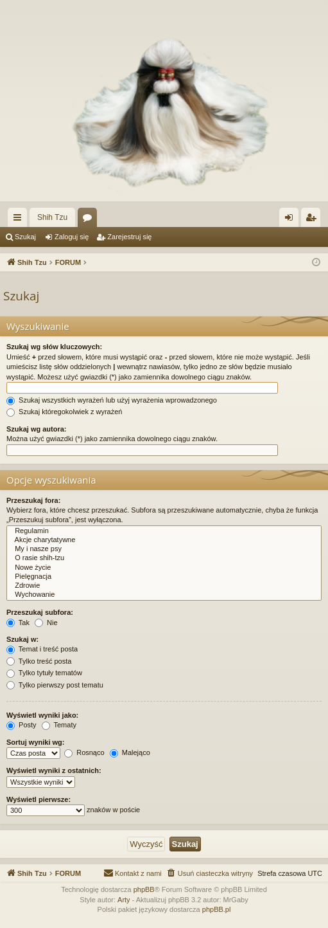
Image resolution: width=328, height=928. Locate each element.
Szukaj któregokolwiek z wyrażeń (64, 411)
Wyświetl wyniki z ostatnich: (53, 770)
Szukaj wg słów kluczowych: (54, 346)
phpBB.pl (216, 909)
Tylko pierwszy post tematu (54, 685)
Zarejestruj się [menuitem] (313, 220)
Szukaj (25, 237)
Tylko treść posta (38, 661)
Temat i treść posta (42, 649)
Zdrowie (164, 585)
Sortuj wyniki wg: (35, 742)
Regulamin (164, 531)
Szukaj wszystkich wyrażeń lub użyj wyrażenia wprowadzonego (111, 400)
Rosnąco (84, 752)
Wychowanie (164, 594)
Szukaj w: (22, 639)
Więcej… (20, 220)
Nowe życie (164, 567)
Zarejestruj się (129, 237)
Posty (21, 725)
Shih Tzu (52, 217)
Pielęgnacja (164, 576)
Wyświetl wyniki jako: (42, 715)
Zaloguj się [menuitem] (291, 220)
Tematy (59, 725)
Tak (18, 622)
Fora (90, 220)
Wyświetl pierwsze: (38, 799)
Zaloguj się (72, 237)
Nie (46, 622)
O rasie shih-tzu (164, 558)
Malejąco (130, 752)
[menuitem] (209, 873)
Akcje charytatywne (164, 540)
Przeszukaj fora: (33, 500)
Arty (123, 900)
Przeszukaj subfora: (39, 612)
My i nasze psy (164, 549)
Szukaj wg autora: (36, 429)
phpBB (144, 889)
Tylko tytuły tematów (44, 673)
